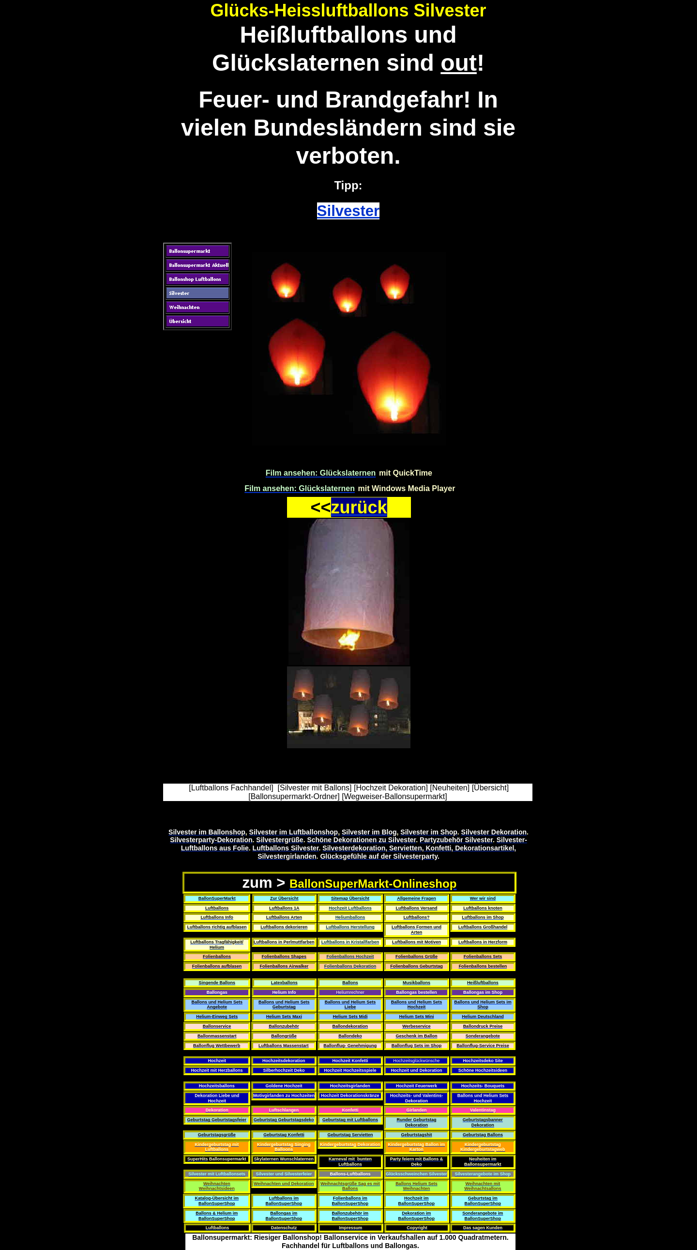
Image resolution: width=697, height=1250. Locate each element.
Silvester (348, 210)
